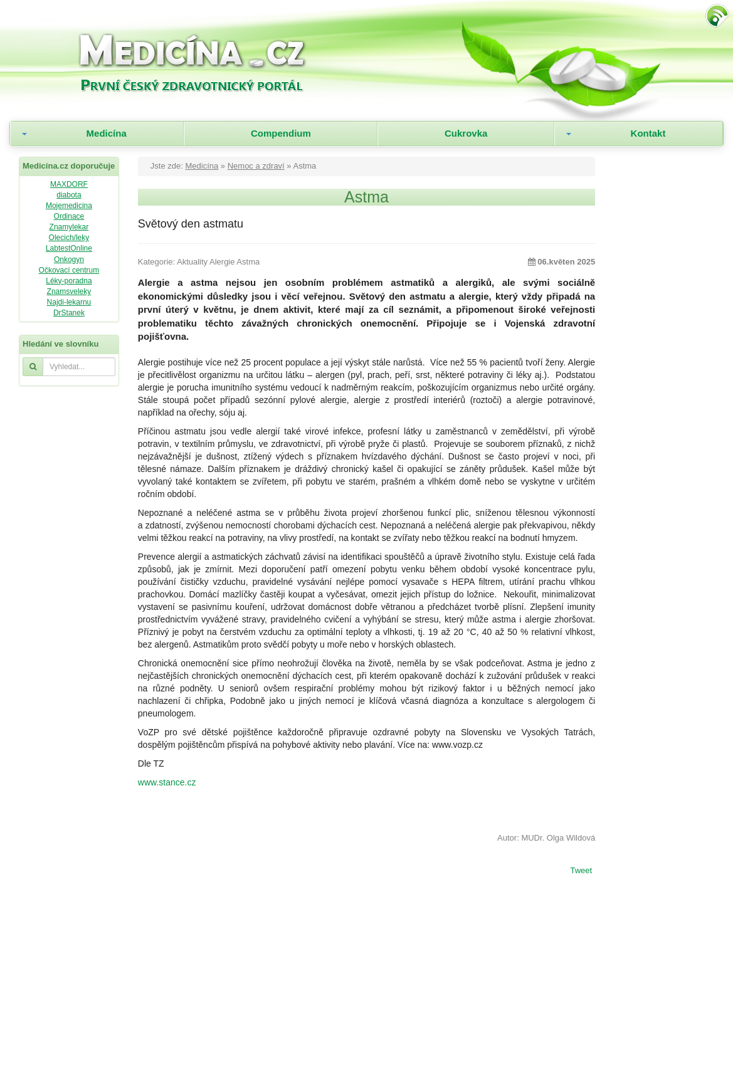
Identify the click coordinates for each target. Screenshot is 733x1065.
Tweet (581, 871)
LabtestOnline (69, 248)
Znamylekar (69, 227)
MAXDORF (69, 184)
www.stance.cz (167, 782)
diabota (68, 195)
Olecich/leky (69, 237)
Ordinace (69, 216)
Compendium (281, 133)
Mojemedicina (69, 205)
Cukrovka (466, 133)
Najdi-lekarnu (69, 302)
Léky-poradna (69, 280)
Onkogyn (69, 259)
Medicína (107, 133)
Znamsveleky (69, 291)
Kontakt (648, 133)
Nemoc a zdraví (256, 166)
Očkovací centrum (69, 270)
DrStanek (69, 312)
